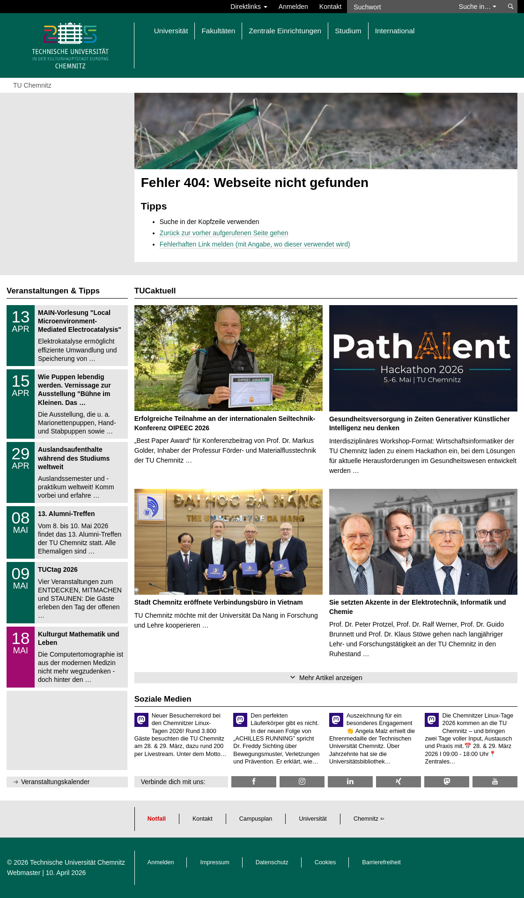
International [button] (395, 31)
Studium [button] (348, 31)
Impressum (214, 862)
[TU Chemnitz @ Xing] (398, 781)
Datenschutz (272, 862)
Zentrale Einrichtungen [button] (285, 31)
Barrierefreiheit (381, 862)
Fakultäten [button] (218, 31)
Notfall (157, 819)
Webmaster (23, 872)
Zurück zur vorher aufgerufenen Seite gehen (224, 233)
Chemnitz (366, 819)
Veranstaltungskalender (55, 782)
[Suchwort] (399, 6)
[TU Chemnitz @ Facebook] (253, 781)
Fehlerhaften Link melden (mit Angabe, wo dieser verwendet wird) (255, 244)
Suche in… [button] (477, 6)
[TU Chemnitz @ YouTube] (494, 781)
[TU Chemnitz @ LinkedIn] (350, 781)
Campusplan (256, 819)
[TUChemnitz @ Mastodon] (446, 781)
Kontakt (330, 6)
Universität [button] (171, 31)
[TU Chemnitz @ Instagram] (302, 781)
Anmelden (293, 6)
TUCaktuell (155, 290)
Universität (313, 819)
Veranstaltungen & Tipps (53, 290)
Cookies (325, 862)
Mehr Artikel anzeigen (330, 677)
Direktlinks (248, 6)
